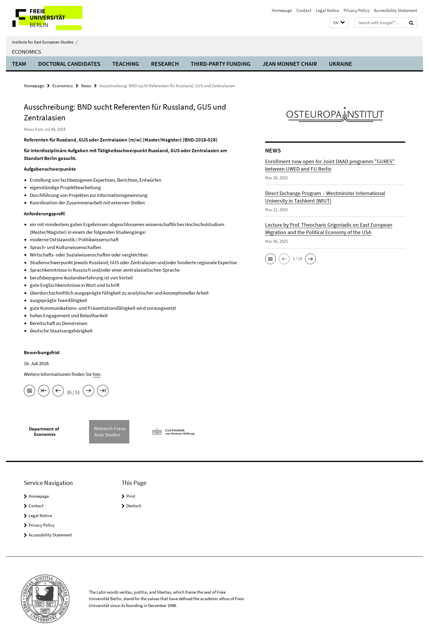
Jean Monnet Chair (289, 63)
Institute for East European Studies (44, 42)
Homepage (282, 10)
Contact (303, 10)
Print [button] (130, 496)
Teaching (125, 63)
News (86, 85)
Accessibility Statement (395, 10)
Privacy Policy (356, 10)
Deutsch (133, 505)
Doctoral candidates (69, 63)
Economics (26, 51)
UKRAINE (340, 63)
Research (165, 63)
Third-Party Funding (221, 63)
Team (19, 63)
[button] (339, 22)
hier (96, 374)
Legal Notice (327, 10)
